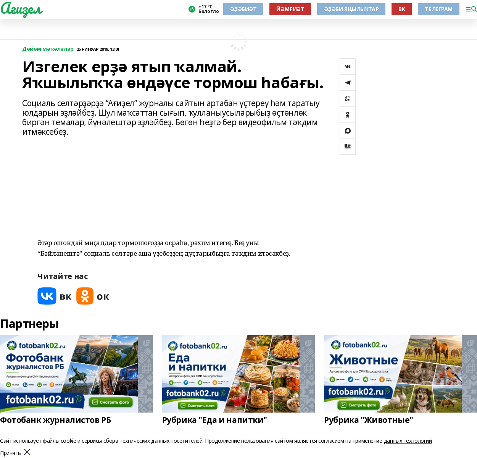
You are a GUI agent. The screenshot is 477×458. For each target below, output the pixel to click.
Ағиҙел (20, 8)
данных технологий (408, 440)
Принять (10, 453)
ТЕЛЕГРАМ (439, 9)
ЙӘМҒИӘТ (290, 9)
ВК (401, 9)
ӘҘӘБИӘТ (243, 9)
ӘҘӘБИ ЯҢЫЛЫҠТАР (351, 9)
